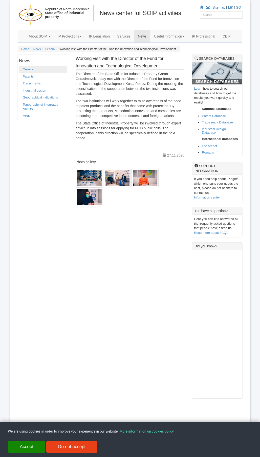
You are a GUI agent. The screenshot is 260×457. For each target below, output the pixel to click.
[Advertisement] (217, 324)
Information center (207, 197)
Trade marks (32, 83)
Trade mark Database (217, 122)
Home (25, 49)
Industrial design (34, 90)
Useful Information (169, 36)
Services (123, 36)
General (50, 49)
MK (230, 7)
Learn (198, 88)
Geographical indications (40, 97)
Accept (26, 447)
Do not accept (72, 447)
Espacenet (209, 146)
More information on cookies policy (147, 432)
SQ (238, 7)
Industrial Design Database (214, 130)
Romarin (208, 152)
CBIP (227, 36)
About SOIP (39, 36)
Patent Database (214, 116)
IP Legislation (99, 36)
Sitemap (219, 7)
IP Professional (203, 36)
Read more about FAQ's (211, 233)
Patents (28, 76)
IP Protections (70, 36)
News (142, 36)
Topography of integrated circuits (40, 107)
